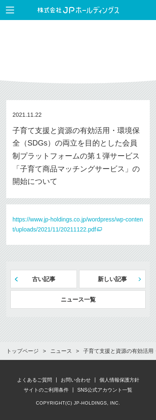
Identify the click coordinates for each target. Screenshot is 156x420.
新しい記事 (112, 279)
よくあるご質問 (34, 380)
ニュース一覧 (78, 299)
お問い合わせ (76, 380)
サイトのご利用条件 (46, 390)
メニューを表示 (7, 10)
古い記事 (43, 279)
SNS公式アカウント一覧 (105, 390)
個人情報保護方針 (119, 380)
